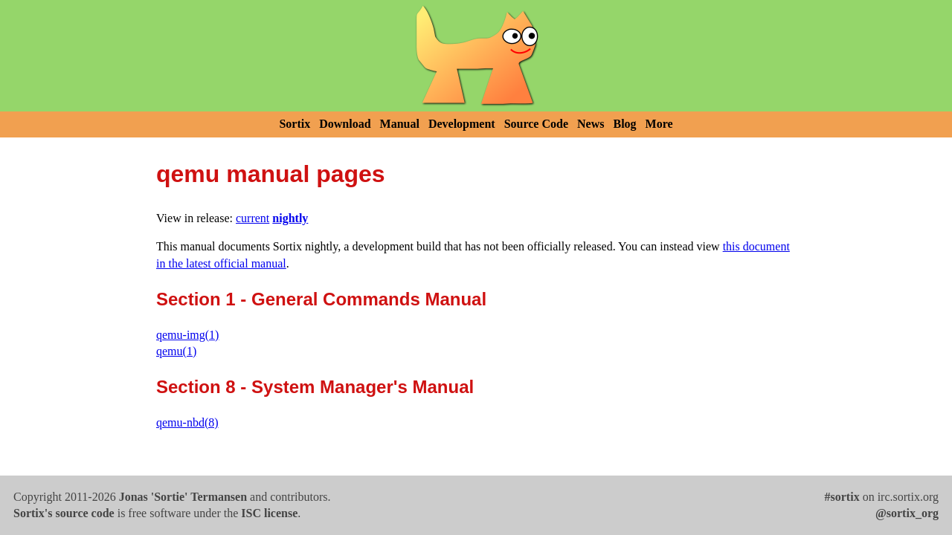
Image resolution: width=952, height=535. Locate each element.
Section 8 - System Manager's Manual (315, 387)
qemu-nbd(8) (187, 422)
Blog (624, 123)
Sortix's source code (64, 513)
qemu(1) (176, 351)
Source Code (536, 123)
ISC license (269, 513)
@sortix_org (907, 513)
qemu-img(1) (187, 334)
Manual (399, 123)
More (659, 123)
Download (344, 123)
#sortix (842, 496)
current (252, 218)
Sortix (294, 123)
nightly (290, 218)
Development (461, 123)
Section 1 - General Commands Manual (321, 299)
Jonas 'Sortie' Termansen (183, 496)
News (590, 123)
